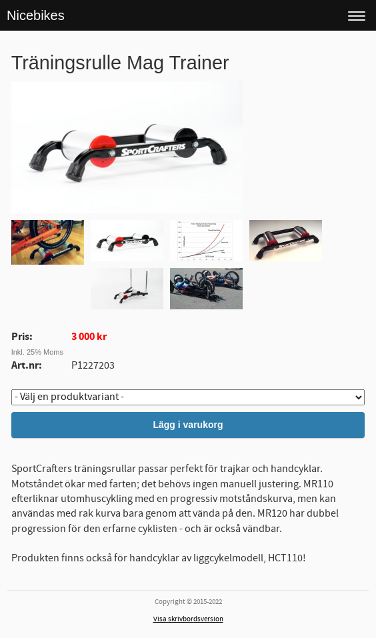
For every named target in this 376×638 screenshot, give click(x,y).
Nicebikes (36, 15)
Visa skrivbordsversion (188, 619)
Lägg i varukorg (188, 424)
